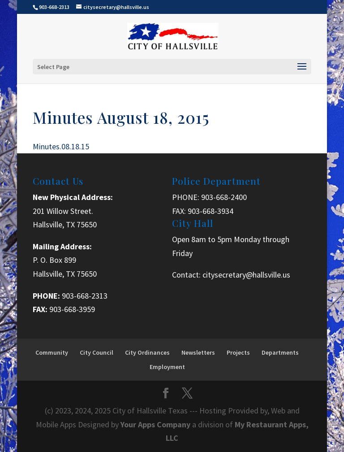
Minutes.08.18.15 (61, 146)
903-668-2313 (85, 296)
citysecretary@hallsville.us (246, 274)
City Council (96, 352)
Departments (280, 352)
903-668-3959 (72, 309)
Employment (167, 367)
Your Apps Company (156, 424)
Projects (238, 352)
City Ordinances (147, 352)
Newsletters (198, 352)
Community (51, 352)
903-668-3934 (210, 211)
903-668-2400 (224, 197)
